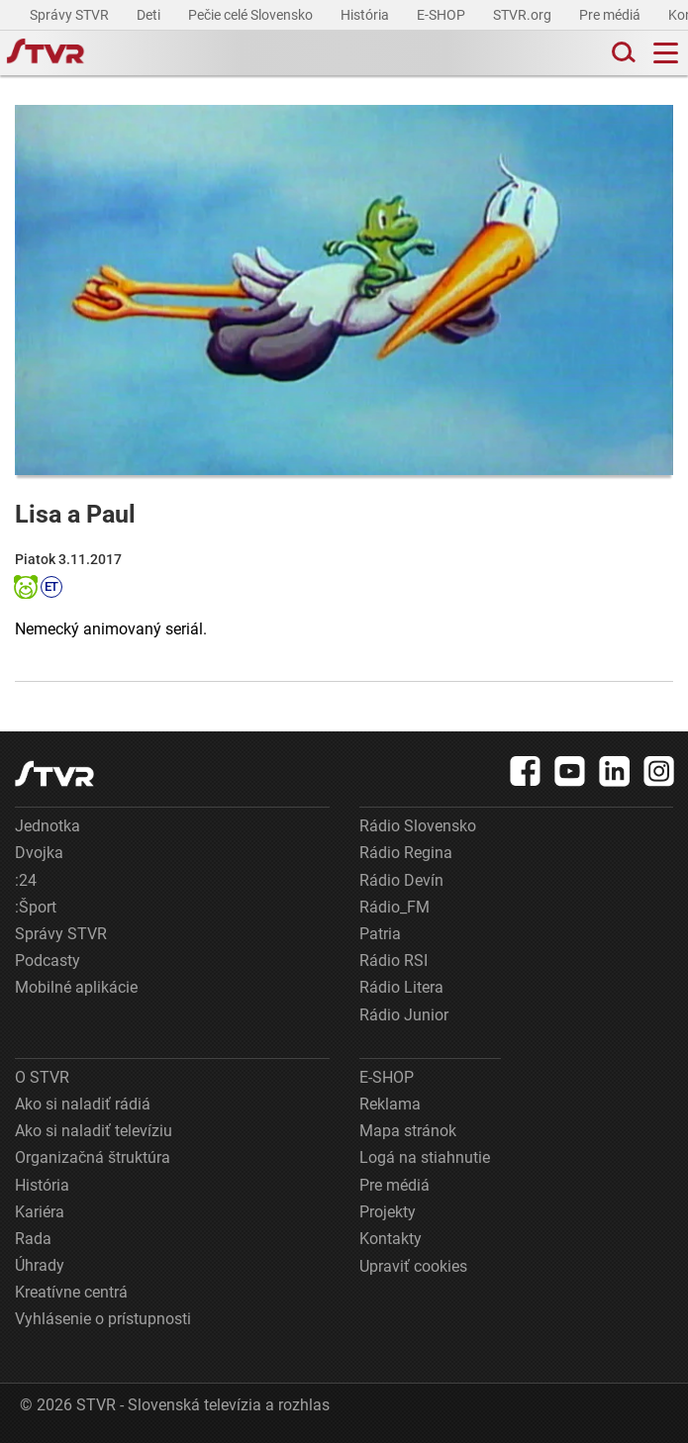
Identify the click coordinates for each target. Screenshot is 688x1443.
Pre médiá (611, 15)
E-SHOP (442, 15)
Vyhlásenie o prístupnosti (103, 1318)
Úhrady (39, 1265)
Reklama (390, 1104)
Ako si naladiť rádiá (82, 1104)
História (366, 15)
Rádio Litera (401, 987)
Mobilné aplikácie (76, 987)
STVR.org (523, 15)
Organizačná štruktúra (92, 1157)
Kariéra (39, 1211)
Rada (33, 1238)
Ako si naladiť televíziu (93, 1130)
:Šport (35, 907)
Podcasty (47, 960)
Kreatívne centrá (71, 1292)
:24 (26, 880)
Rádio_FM (394, 907)
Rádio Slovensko (417, 826)
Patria (380, 933)
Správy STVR (71, 15)
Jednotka (47, 826)
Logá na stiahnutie (424, 1157)
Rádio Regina (405, 852)
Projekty (387, 1211)
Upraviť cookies (413, 1266)
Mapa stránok (407, 1130)
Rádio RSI (393, 960)
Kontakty (390, 1238)
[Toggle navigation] (665, 53)
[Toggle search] (621, 53)
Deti (150, 15)
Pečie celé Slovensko (252, 15)
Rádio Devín (401, 880)
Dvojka (39, 852)
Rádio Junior (403, 1015)
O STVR (42, 1077)
